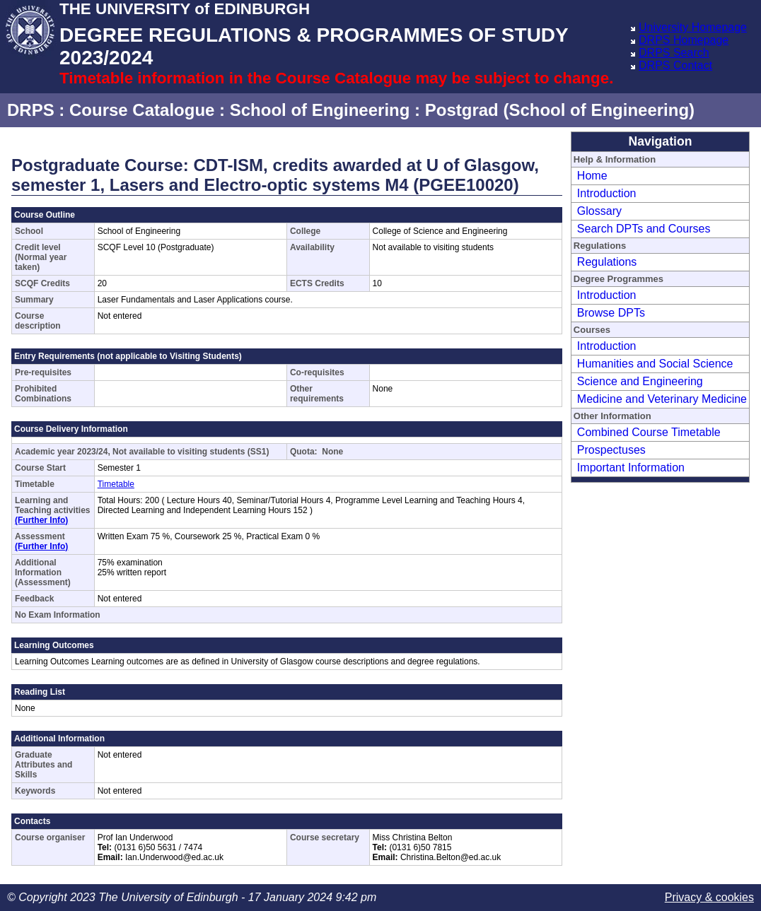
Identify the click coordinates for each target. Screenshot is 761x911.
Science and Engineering (640, 381)
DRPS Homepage (683, 40)
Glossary (599, 211)
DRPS (30, 109)
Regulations (607, 262)
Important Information (631, 468)
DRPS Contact (675, 65)
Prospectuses (611, 450)
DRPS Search (674, 53)
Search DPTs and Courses (644, 229)
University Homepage (693, 27)
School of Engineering (320, 109)
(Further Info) (41, 520)
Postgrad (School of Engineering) (560, 109)
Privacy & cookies (709, 897)
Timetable (116, 484)
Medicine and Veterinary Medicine (662, 399)
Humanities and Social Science (655, 364)
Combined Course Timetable (649, 432)
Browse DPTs (611, 313)
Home (592, 176)
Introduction (607, 193)
